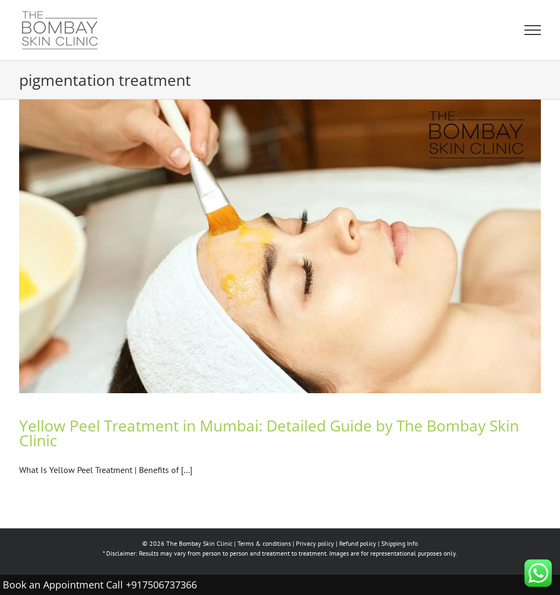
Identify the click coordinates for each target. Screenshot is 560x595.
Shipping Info (399, 543)
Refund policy (357, 543)
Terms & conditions (264, 543)
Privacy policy (315, 543)
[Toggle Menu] (532, 30)
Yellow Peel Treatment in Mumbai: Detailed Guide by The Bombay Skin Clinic (269, 433)
